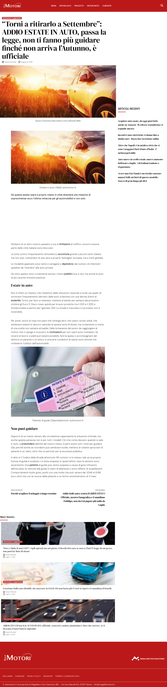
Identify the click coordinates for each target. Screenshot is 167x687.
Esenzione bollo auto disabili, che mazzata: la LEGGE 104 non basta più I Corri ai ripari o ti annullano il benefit (57, 588)
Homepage (20, 676)
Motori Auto (65, 6)
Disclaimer (8, 676)
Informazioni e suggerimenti (12, 18)
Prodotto (79, 6)
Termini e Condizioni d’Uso (67, 676)
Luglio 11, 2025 (10, 557)
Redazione (48, 676)
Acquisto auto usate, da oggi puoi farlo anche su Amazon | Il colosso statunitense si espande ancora (140, 124)
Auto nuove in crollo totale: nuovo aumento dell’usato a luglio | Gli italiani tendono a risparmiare (140, 163)
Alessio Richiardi (10, 62)
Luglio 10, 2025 (10, 634)
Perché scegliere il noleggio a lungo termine (34, 492)
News (53, 6)
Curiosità (106, 6)
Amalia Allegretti (11, 555)
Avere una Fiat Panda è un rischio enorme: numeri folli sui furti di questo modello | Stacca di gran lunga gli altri (140, 177)
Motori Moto (93, 6)
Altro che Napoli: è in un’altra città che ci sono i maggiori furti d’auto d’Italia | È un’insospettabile (139, 149)
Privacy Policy (34, 676)
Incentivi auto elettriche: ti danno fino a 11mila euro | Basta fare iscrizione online (138, 136)
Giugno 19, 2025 (26, 62)
